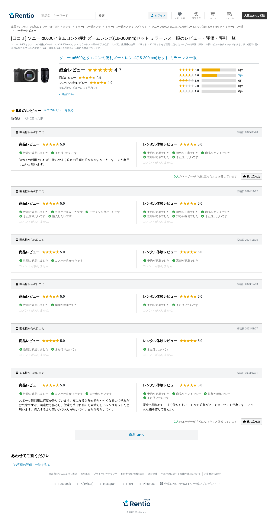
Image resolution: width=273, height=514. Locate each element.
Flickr (127, 483)
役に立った (251, 176)
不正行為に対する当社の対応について (181, 473)
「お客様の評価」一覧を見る (30, 464)
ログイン (158, 15)
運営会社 (152, 473)
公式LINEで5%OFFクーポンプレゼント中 (190, 483)
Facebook (62, 483)
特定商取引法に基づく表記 (63, 473)
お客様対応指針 (212, 473)
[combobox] (74, 15)
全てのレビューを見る (59, 110)
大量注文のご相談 (254, 15)
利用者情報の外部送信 (132, 473)
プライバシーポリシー (105, 473)
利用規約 (85, 473)
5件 (240, 75)
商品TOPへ (67, 94)
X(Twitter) (84, 483)
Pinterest (146, 483)
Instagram (107, 483)
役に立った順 (34, 118)
